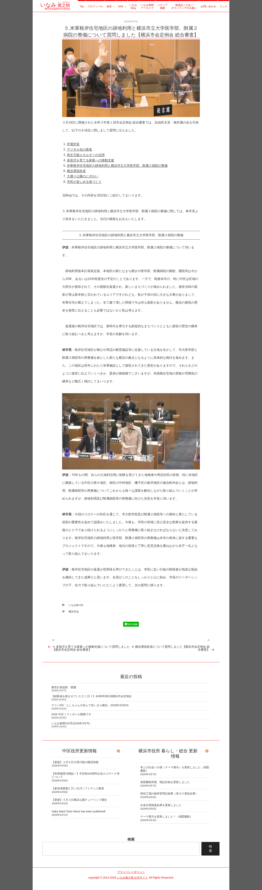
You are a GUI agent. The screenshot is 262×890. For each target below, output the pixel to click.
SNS (122, 6)
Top (82, 6)
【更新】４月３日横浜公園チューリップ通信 (79, 799)
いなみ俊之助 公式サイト (132, 877)
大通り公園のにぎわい (82, 176)
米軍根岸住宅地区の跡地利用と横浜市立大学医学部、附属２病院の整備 (117, 165)
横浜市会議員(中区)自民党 (55, 7)
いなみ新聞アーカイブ (147, 6)
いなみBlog (133, 6)
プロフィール (95, 6)
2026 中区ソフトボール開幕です (71, 714)
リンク (223, 6)
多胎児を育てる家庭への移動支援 (90, 160)
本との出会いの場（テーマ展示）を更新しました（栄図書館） (174, 769)
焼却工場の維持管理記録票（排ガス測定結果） (169, 793)
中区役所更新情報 (79, 750)
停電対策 (73, 144)
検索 (131, 839)
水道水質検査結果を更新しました (161, 805)
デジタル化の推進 (79, 149)
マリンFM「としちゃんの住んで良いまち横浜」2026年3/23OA (90, 705)
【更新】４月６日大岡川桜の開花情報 (75, 762)
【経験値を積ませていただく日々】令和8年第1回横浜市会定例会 (91, 696)
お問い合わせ (208, 6)
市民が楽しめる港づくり (84, 181)
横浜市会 (74, 611)
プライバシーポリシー (131, 872)
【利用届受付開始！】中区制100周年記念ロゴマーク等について (86, 775)
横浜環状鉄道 (76, 171)
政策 (111, 6)
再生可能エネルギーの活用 (86, 155)
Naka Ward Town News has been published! (79, 811)
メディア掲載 (162, 6)
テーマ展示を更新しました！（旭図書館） (166, 816)
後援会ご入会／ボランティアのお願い (184, 6)
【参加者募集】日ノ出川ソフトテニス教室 (78, 788)
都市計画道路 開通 (63, 687)
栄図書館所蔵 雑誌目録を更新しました (165, 782)
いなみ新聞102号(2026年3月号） (71, 723)
